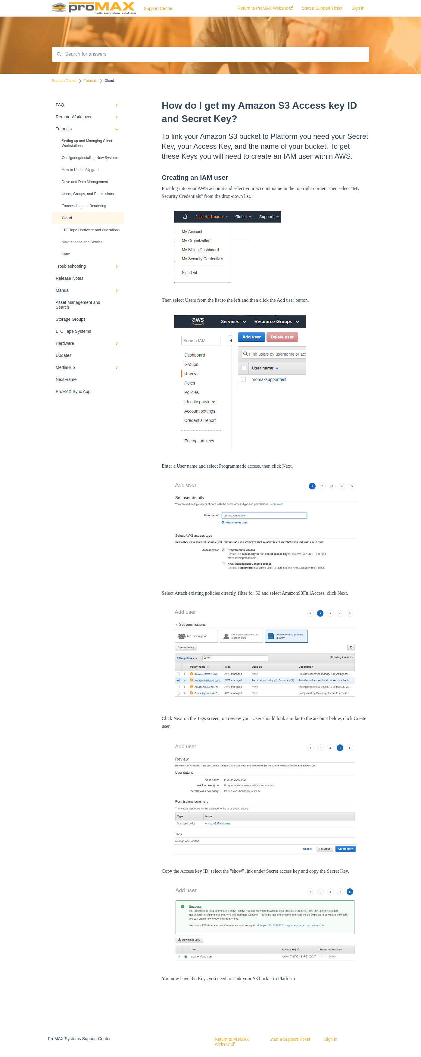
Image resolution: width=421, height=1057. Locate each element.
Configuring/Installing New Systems (90, 158)
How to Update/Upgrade (81, 170)
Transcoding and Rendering (84, 206)
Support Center (158, 8)
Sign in (330, 1039)
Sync (66, 254)
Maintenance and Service (82, 242)
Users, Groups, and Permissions (88, 194)
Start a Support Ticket (290, 1039)
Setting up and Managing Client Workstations (87, 143)
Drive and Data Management (85, 182)
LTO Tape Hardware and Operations (91, 230)
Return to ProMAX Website (232, 1041)
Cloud (67, 218)
